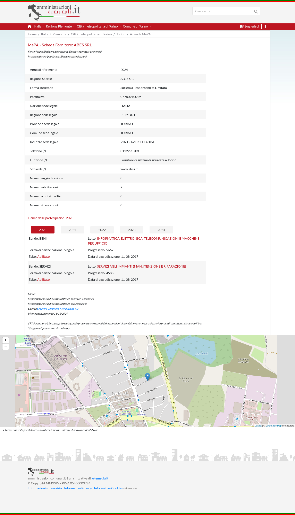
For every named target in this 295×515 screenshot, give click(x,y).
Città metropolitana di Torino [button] (97, 26)
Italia (44, 34)
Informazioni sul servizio (45, 488)
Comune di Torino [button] (136, 26)
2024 (161, 230)
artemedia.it (99, 478)
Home (32, 34)
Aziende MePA (140, 34)
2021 (72, 230)
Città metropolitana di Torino (91, 34)
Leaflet (258, 425)
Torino (120, 34)
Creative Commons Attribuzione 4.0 (57, 308)
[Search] (223, 11)
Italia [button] (37, 26)
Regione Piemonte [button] (59, 26)
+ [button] (5, 340)
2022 (102, 230)
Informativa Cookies (108, 488)
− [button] (5, 347)
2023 (131, 230)
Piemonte (59, 34)
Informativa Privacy (78, 488)
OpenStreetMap (274, 425)
